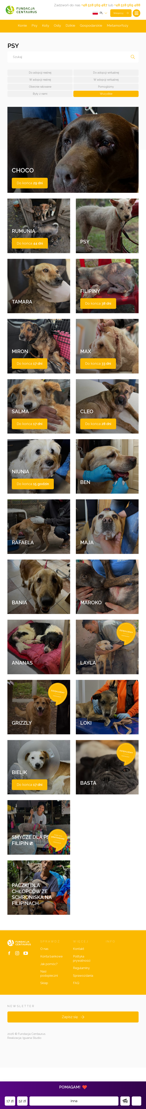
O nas (44, 990)
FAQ (76, 1024)
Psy (34, 27)
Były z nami (40, 95)
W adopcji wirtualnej (106, 81)
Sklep (44, 1024)
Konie (22, 27)
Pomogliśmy (106, 88)
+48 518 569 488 (127, 5)
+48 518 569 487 (94, 5)
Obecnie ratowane (40, 88)
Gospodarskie (91, 27)
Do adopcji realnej (40, 74)
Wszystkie (106, 95)
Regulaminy (81, 1009)
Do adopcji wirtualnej (106, 74)
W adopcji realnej (40, 81)
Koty (45, 27)
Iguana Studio (32, 1079)
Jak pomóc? (49, 1005)
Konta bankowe (51, 998)
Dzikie (70, 27)
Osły (57, 27)
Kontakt (78, 990)
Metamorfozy (118, 27)
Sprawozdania (83, 1017)
